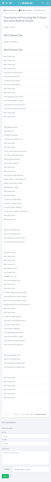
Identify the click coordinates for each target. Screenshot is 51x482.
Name (4, 432)
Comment (5, 449)
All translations (9, 10)
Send (5, 476)
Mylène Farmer (25, 10)
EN (10, 3)
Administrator (41, 414)
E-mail (4, 439)
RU (6, 3)
